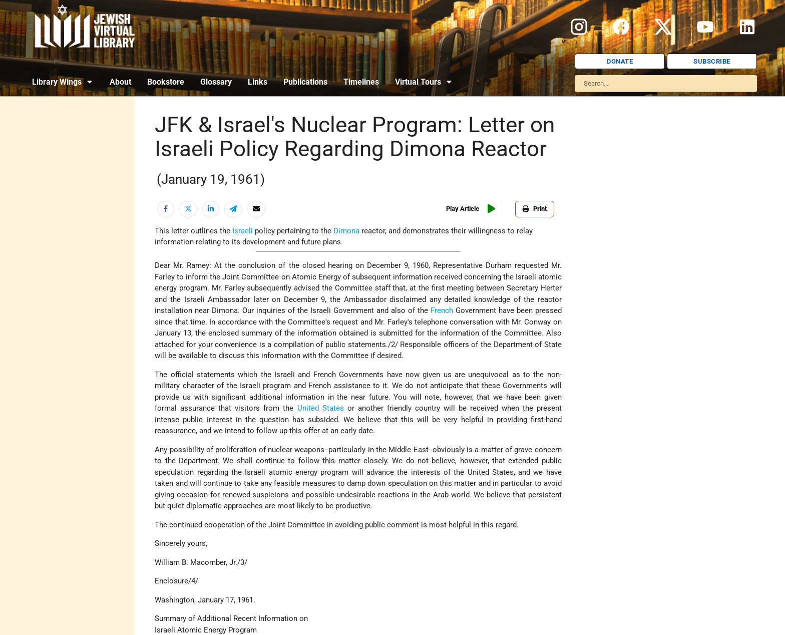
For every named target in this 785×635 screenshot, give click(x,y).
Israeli (242, 230)
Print (535, 208)
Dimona (346, 230)
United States (320, 408)
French (442, 310)
